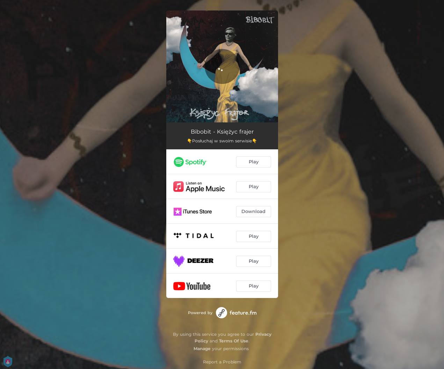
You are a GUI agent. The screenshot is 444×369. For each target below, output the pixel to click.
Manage (202, 348)
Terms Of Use (233, 340)
